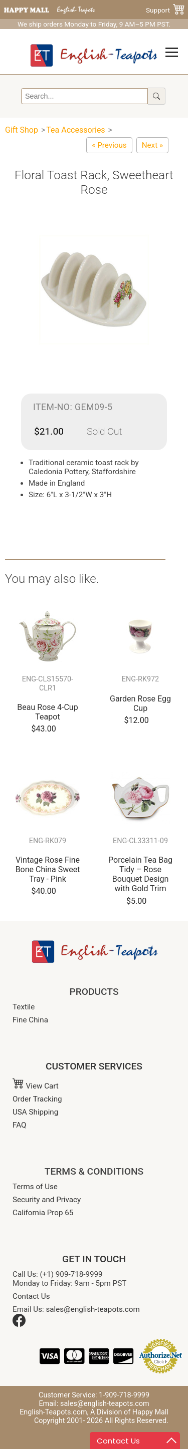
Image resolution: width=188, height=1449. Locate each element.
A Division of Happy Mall (129, 1412)
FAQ (19, 1125)
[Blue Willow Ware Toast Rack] (152, 145)
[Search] (84, 96)
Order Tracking (37, 1099)
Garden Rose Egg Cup (140, 703)
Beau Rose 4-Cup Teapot (47, 711)
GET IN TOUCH (94, 1259)
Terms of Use (35, 1186)
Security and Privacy (47, 1199)
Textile (24, 1006)
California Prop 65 (43, 1212)
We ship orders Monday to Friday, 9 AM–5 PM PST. (94, 24)
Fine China (30, 1019)
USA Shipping (35, 1112)
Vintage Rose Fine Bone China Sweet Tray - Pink (48, 869)
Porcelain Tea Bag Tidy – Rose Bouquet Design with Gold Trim (140, 874)
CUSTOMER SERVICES (94, 1066)
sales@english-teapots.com (93, 1309)
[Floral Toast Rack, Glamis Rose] (109, 145)
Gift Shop (21, 130)
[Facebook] (19, 1324)
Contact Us (31, 1296)
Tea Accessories (75, 130)
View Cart (36, 1086)
